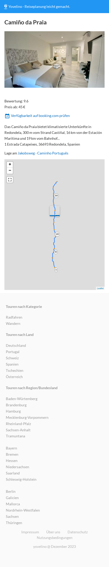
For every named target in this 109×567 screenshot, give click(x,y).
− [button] (10, 171)
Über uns (53, 532)
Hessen (11, 460)
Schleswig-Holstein (21, 479)
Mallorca (13, 504)
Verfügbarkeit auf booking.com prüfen (37, 116)
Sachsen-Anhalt (18, 430)
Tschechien (14, 370)
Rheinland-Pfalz (18, 423)
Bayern (11, 448)
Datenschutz (78, 532)
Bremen (12, 454)
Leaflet (100, 288)
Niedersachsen (17, 467)
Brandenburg (16, 405)
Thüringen (14, 522)
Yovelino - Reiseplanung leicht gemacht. (36, 6)
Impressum (30, 532)
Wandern (13, 323)
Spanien (12, 364)
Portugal (13, 351)
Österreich (14, 376)
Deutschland (16, 345)
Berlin (10, 491)
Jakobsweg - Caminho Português (43, 153)
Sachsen (12, 516)
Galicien (12, 497)
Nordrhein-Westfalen (23, 510)
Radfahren (14, 317)
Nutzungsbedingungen (54, 537)
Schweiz (12, 358)
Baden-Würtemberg (21, 398)
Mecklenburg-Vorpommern (27, 417)
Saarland (13, 473)
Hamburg (13, 411)
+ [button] (10, 165)
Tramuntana (15, 436)
